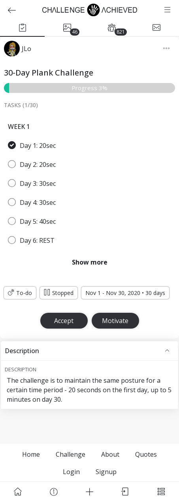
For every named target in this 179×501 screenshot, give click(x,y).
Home (31, 454)
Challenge (70, 454)
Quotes (146, 454)
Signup (106, 471)
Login (71, 471)
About (110, 454)
